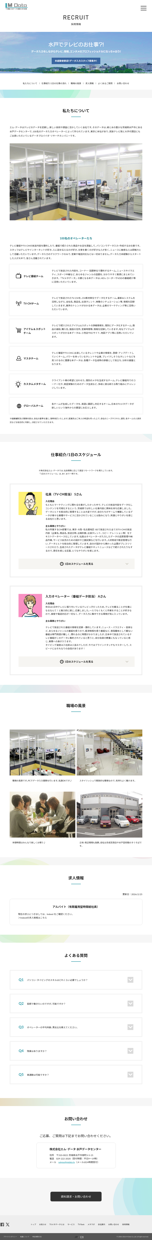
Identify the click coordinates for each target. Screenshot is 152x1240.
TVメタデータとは (56, 1224)
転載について (24, 1237)
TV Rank (81, 1224)
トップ (33, 1224)
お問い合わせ (123, 83)
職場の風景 (76, 83)
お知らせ (42, 1224)
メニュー (143, 8)
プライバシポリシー (10, 1237)
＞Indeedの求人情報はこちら (32, 917)
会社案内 (101, 1224)
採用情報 (125, 1224)
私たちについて (30, 83)
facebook (2, 1224)
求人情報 (89, 83)
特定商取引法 (37, 1237)
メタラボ (91, 1224)
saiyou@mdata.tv (66, 1162)
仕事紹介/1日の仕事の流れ (54, 83)
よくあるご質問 (105, 83)
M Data (17, 6)
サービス (71, 1224)
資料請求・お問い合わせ (76, 1196)
